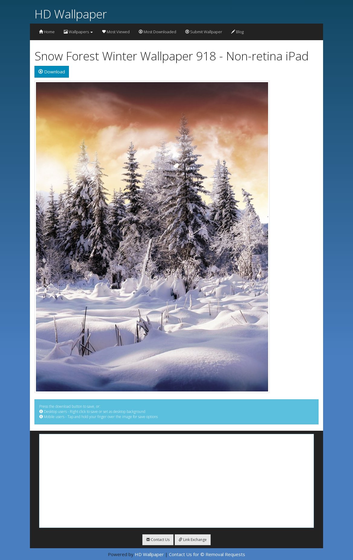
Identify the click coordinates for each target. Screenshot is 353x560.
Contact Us (158, 539)
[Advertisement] (176, 481)
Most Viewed (116, 31)
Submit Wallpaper (203, 31)
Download (51, 72)
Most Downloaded (157, 31)
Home (47, 31)
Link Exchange (193, 539)
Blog (237, 31)
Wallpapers (78, 31)
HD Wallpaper (70, 14)
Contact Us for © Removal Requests (207, 554)
